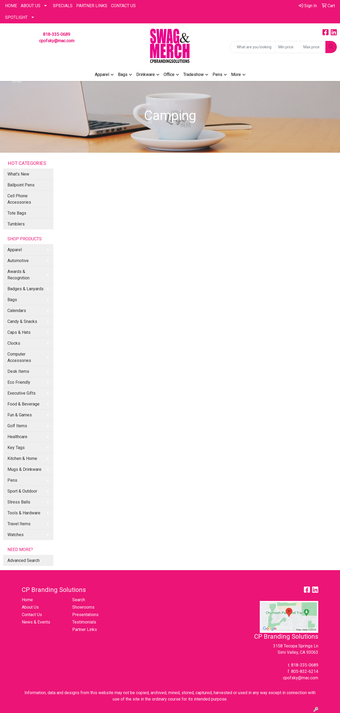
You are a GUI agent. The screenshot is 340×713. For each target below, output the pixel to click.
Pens (217, 74)
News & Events (36, 622)
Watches (15, 534)
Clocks (13, 343)
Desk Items (18, 371)
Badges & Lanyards (25, 288)
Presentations (85, 614)
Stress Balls (18, 502)
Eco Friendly (18, 382)
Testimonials (84, 622)
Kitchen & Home (22, 458)
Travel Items (19, 523)
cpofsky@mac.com (56, 40)
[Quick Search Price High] (313, 47)
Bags (123, 74)
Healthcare (17, 436)
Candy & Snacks (22, 321)
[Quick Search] (253, 47)
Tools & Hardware (23, 512)
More (236, 74)
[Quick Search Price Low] (288, 47)
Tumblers (16, 224)
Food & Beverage (23, 404)
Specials (63, 5)
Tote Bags (16, 213)
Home (27, 599)
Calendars (16, 310)
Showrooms (83, 607)
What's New (18, 174)
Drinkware (145, 74)
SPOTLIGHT (16, 17)
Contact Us (32, 614)
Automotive (18, 260)
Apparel (102, 74)
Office (169, 74)
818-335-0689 (56, 34)
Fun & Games (19, 414)
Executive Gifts (21, 393)
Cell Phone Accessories (19, 199)
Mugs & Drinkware (24, 469)
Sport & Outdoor (22, 491)
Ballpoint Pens (21, 184)
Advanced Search (23, 560)
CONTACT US (123, 5)
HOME (11, 5)
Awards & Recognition (18, 274)
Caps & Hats (19, 332)
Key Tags (16, 447)
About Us (30, 5)
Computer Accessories (19, 357)
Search (78, 599)
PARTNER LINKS (91, 5)
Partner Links (84, 629)
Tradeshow (193, 74)
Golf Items (17, 425)
